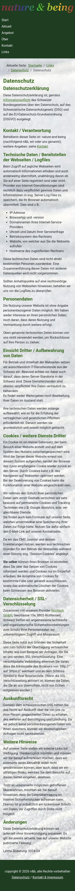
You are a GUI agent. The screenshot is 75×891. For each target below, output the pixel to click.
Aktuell (6, 26)
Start (5, 20)
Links (5, 52)
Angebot (8, 33)
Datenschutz (21, 877)
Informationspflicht (16, 100)
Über (5, 39)
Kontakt (7, 45)
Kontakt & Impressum (48, 877)
